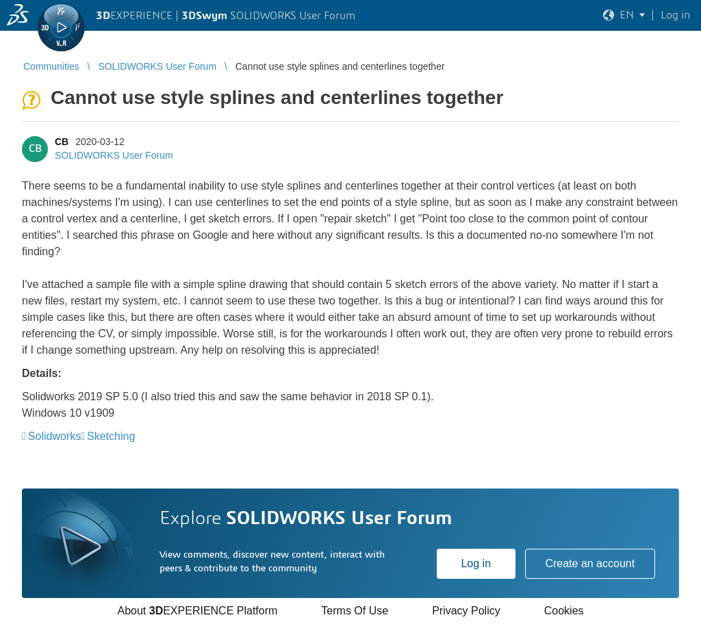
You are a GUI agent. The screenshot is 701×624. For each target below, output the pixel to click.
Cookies (564, 610)
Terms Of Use (354, 610)
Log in (476, 563)
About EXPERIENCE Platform (197, 610)
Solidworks (54, 436)
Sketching (111, 436)
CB (61, 141)
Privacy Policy (466, 610)
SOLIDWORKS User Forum (114, 155)
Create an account (590, 563)
